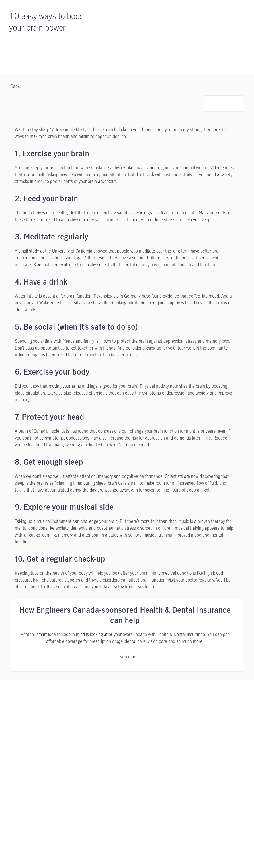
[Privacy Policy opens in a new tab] (89, 757)
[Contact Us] (190, 704)
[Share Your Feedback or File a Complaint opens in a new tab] (61, 769)
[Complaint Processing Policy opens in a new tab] (51, 782)
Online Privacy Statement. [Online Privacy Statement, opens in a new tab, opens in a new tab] (105, 830)
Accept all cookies (107, 842)
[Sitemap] (111, 782)
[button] (212, 103)
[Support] (63, 704)
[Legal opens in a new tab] (62, 757)
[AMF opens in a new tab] (89, 782)
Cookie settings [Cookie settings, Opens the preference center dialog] (67, 842)
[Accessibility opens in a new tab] (122, 757)
